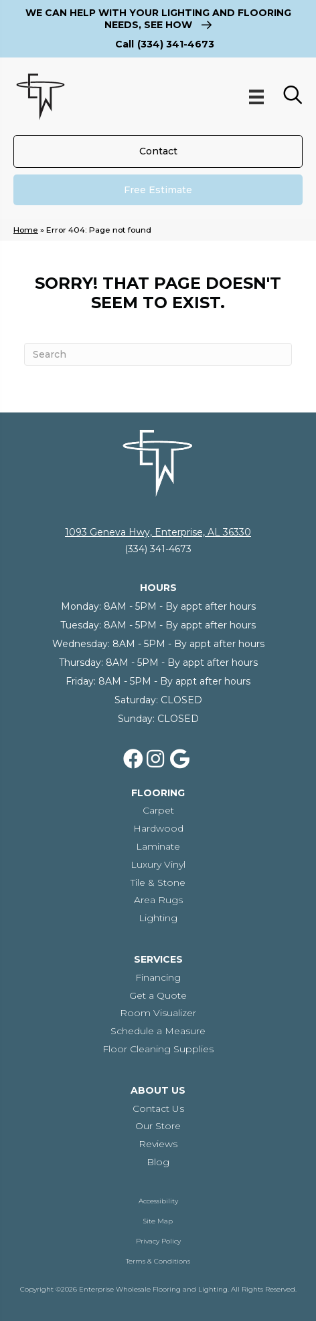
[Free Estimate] (158, 189)
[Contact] (158, 151)
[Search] (158, 354)
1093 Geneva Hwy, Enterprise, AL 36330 (158, 532)
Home (25, 230)
